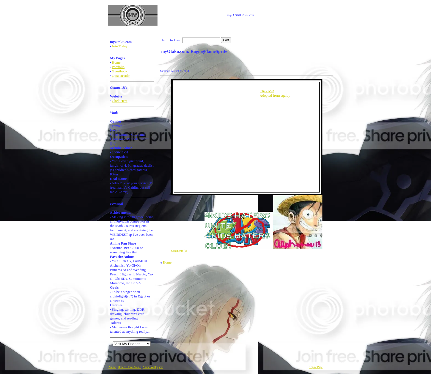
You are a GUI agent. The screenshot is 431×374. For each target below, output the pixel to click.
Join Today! (120, 46)
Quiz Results (121, 76)
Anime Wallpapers (153, 366)
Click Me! (267, 91)
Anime (112, 366)
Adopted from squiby (275, 95)
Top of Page (315, 366)
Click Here (120, 101)
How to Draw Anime (129, 366)
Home (116, 62)
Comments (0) (179, 250)
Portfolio (118, 67)
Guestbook (119, 71)
